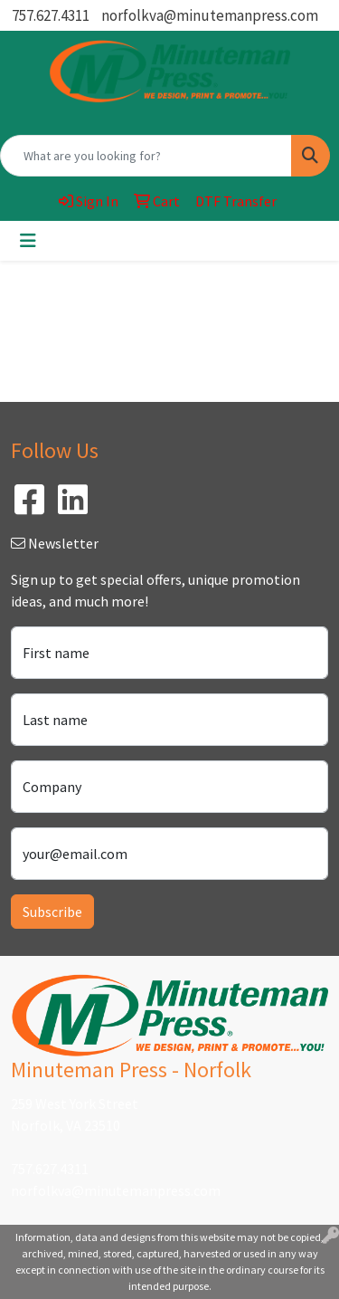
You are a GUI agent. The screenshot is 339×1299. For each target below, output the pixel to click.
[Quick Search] (146, 156)
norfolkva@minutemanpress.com (209, 15)
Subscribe (52, 912)
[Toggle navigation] (28, 240)
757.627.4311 (50, 15)
